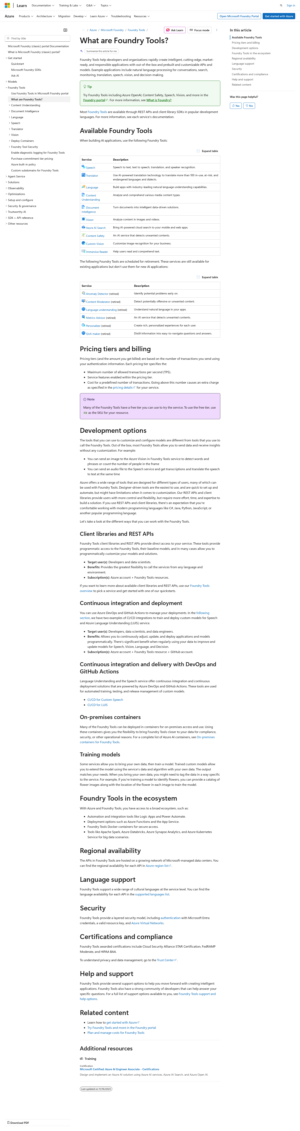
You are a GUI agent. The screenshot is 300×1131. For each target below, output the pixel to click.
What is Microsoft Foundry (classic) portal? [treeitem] (34, 52)
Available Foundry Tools (247, 37)
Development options (245, 48)
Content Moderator (98, 302)
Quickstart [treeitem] (17, 64)
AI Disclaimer (13, 1119)
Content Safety (95, 236)
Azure (93, 30)
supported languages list (152, 894)
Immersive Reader (97, 252)
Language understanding (101, 310)
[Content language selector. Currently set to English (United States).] (23, 1109)
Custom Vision (95, 244)
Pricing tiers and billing (246, 42)
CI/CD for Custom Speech (105, 699)
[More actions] (216, 30)
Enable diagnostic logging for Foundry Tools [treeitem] (38, 152)
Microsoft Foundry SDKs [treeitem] (26, 70)
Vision (89, 220)
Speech (90, 167)
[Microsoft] (7, 5)
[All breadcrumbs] (83, 30)
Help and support (242, 79)
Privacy (87, 1119)
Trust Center (165, 960)
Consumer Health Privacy (114, 1119)
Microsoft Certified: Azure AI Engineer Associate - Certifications (119, 1069)
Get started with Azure (279, 16)
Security (237, 69)
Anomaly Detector (97, 294)
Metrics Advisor (95, 318)
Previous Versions (36, 1119)
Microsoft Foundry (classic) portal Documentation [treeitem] (38, 46)
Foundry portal (94, 100)
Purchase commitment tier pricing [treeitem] (32, 158)
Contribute (71, 1119)
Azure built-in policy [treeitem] (23, 164)
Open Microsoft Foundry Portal (239, 16)
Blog (54, 1119)
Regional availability (244, 58)
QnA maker (93, 334)
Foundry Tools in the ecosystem (251, 53)
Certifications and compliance (250, 74)
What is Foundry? (158, 100)
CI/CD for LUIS (97, 705)
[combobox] (37, 38)
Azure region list (157, 865)
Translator (92, 175)
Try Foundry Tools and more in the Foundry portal (121, 1027)
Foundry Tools (136, 30)
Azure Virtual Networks (147, 923)
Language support (243, 63)
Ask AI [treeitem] (15, 75)
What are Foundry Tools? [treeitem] (26, 99)
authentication (171, 918)
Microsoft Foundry (112, 30)
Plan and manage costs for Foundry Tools (115, 1032)
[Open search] (281, 5)
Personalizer (93, 326)
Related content (241, 84)
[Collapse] (65, 30)
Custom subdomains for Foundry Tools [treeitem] (35, 170)
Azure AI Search (96, 228)
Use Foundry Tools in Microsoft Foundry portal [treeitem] (39, 93)
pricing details (123, 387)
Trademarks (166, 1119)
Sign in (291, 5)
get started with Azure (121, 1022)
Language (92, 187)
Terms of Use (146, 1119)
